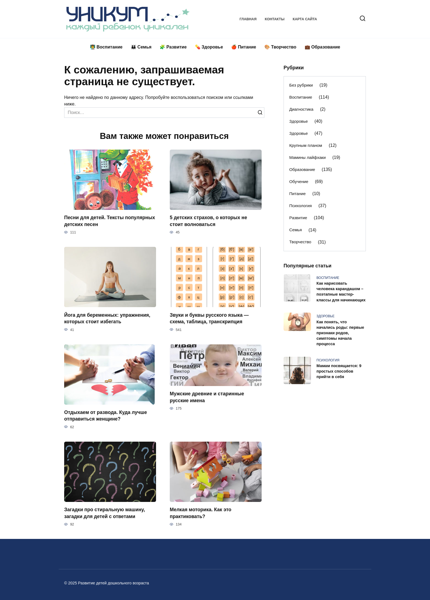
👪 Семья (141, 47)
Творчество (300, 241)
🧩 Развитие (173, 47)
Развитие (298, 217)
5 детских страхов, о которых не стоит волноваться (208, 221)
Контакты (274, 19)
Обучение (298, 181)
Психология (300, 205)
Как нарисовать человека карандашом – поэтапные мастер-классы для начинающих (341, 291)
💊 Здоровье (209, 47)
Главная (247, 19)
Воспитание (300, 97)
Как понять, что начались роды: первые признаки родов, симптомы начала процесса (340, 333)
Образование (302, 169)
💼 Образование (322, 47)
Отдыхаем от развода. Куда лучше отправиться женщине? (105, 416)
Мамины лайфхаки (307, 157)
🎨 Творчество (280, 47)
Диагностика (301, 109)
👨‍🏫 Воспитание (106, 47)
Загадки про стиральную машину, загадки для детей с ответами (104, 513)
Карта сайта (305, 19)
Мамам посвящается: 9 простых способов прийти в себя (338, 371)
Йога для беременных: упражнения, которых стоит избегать (107, 318)
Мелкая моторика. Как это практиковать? (200, 513)
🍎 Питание (243, 47)
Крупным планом (305, 145)
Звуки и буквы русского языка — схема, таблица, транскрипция (209, 318)
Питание (297, 193)
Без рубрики (301, 85)
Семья (295, 229)
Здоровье (298, 121)
